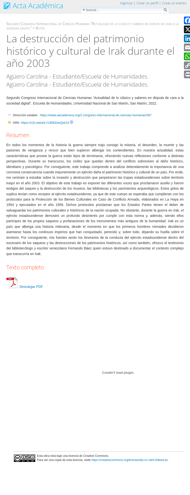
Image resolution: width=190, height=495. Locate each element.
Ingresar (126, 3)
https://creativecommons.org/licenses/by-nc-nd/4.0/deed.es (129, 460)
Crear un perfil (147, 3)
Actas (40, 28)
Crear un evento (174, 3)
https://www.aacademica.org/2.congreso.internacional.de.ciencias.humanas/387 (96, 115)
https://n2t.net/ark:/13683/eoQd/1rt (45, 122)
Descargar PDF (24, 287)
